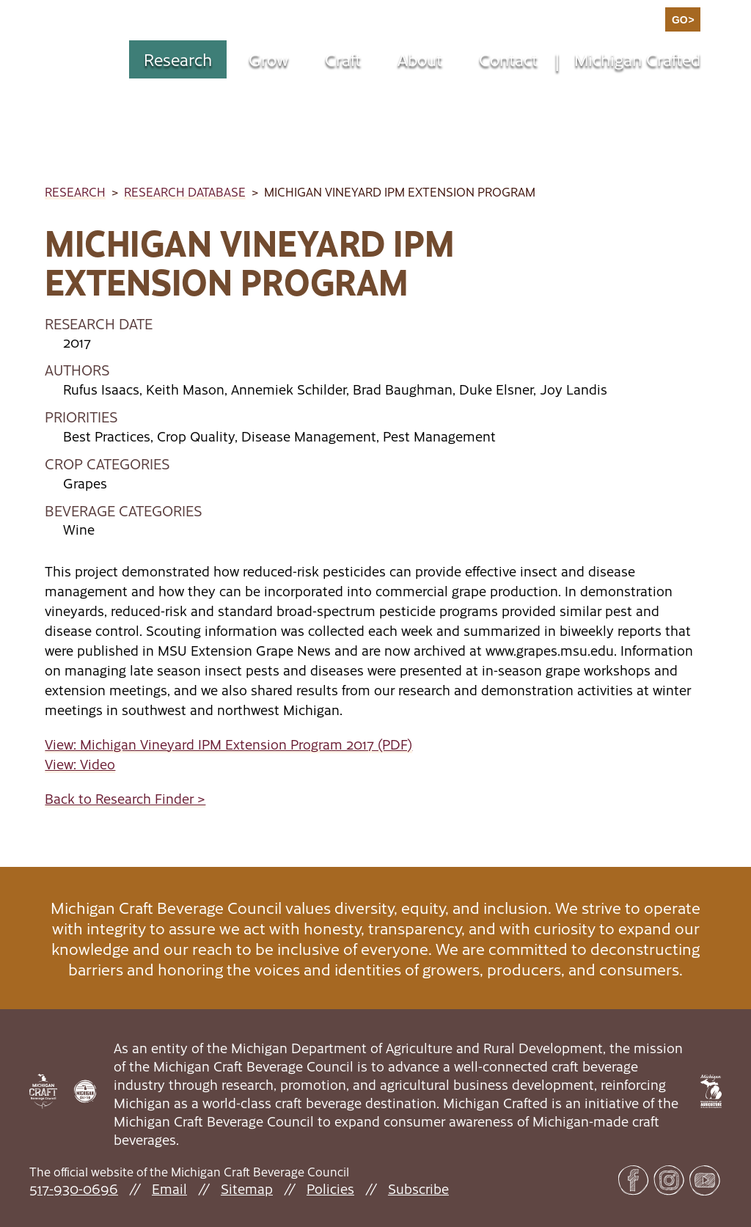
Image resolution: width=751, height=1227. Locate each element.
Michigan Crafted (637, 59)
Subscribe (418, 1188)
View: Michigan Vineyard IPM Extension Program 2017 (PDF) (228, 744)
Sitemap (247, 1188)
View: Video (80, 764)
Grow (268, 59)
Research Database (185, 191)
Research (178, 59)
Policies (330, 1188)
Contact (508, 59)
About (420, 59)
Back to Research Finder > (125, 798)
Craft (343, 59)
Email (169, 1188)
